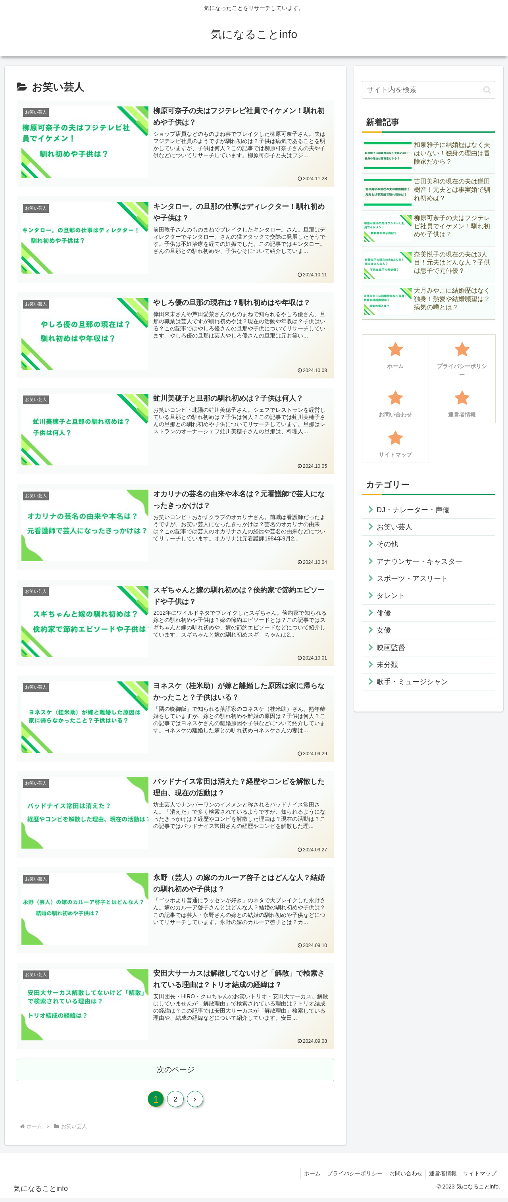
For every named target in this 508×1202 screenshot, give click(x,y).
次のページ (175, 1071)
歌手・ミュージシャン (412, 682)
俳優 (384, 613)
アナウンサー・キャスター (419, 561)
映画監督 (391, 648)
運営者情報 (440, 1177)
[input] (428, 90)
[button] (487, 90)
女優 (384, 630)
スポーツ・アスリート (412, 579)
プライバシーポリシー (348, 1177)
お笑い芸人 (394, 527)
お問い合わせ (401, 1177)
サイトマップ (479, 1177)
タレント (391, 596)
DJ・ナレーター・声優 (413, 510)
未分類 (387, 665)
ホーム (304, 1177)
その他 (387, 544)
